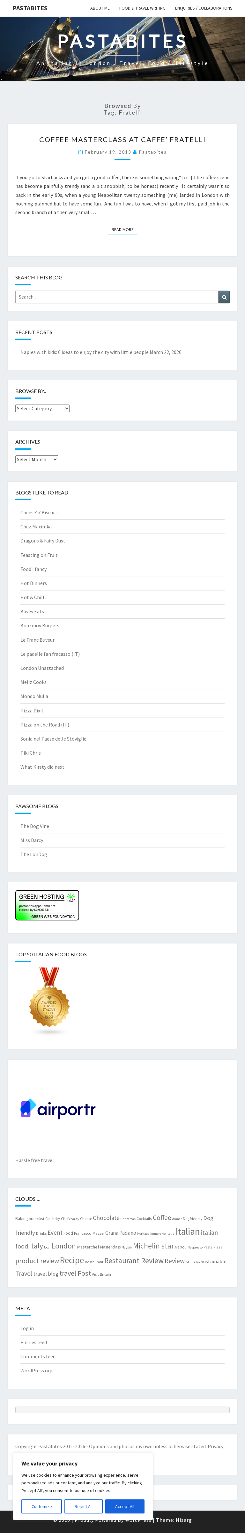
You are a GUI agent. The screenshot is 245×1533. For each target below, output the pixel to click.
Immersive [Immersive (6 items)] (158, 1234)
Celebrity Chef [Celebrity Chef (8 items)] (56, 1218)
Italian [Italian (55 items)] (187, 1231)
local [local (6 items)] (47, 1247)
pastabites (153, 152)
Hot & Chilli (33, 597)
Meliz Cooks (33, 682)
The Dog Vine (34, 826)
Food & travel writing (142, 8)
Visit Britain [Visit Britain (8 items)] (101, 1274)
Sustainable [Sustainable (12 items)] (213, 1261)
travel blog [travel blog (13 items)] (45, 1273)
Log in (27, 1328)
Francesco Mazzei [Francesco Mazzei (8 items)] (89, 1233)
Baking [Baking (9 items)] (21, 1218)
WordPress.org (36, 1370)
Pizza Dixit (32, 710)
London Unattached (42, 668)
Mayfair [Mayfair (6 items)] (127, 1247)
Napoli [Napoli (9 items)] (181, 1247)
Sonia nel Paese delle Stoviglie (53, 738)
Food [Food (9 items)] (68, 1233)
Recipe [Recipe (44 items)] (72, 1260)
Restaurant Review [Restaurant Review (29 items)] (134, 1260)
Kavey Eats (32, 611)
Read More (124, 229)
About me (100, 8)
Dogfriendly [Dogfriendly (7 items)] (192, 1218)
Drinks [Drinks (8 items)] (41, 1233)
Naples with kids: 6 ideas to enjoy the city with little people (84, 352)
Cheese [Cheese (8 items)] (86, 1218)
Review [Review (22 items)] (175, 1260)
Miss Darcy (31, 840)
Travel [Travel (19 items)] (23, 1273)
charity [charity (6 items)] (74, 1219)
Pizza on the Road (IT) (44, 724)
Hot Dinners (33, 583)
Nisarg (184, 1520)
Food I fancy (33, 569)
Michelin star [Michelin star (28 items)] (153, 1245)
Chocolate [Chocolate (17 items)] (106, 1218)
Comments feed (38, 1356)
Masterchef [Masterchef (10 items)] (88, 1247)
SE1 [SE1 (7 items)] (189, 1261)
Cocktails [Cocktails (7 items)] (144, 1218)
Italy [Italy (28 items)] (36, 1245)
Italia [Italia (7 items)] (170, 1233)
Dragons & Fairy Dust (42, 540)
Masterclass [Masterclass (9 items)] (110, 1247)
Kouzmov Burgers (39, 625)
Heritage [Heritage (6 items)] (143, 1234)
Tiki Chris (30, 753)
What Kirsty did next (42, 767)
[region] (83, 1486)
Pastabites (30, 8)
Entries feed (33, 1342)
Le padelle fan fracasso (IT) (50, 654)
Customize (42, 1506)
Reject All (84, 1506)
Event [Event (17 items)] (55, 1232)
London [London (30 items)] (63, 1246)
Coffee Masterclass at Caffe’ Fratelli (122, 139)
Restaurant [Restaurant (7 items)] (94, 1261)
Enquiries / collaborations (204, 8)
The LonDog (33, 854)
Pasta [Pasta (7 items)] (208, 1247)
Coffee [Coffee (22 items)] (162, 1217)
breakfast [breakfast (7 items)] (36, 1218)
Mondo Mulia (34, 696)
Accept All (124, 1506)
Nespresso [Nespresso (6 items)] (195, 1247)
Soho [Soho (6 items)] (196, 1262)
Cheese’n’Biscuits (39, 512)
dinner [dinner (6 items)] (177, 1219)
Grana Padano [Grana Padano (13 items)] (120, 1232)
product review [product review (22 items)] (37, 1260)
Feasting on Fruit (39, 555)
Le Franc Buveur (37, 640)
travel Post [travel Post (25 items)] (75, 1273)
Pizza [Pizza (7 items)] (217, 1247)
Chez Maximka (36, 526)
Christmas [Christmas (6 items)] (128, 1219)
